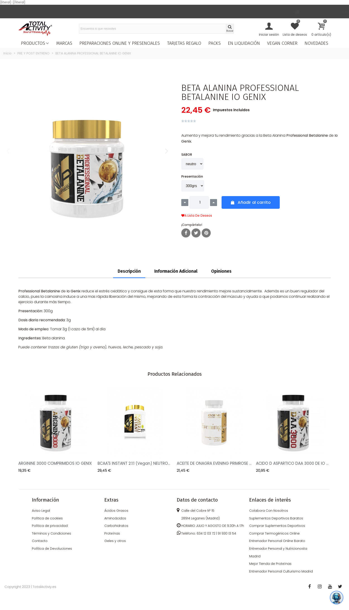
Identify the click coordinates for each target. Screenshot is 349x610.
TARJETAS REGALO (184, 43)
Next (324, 430)
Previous (25, 430)
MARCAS (64, 43)
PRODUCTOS (33, 43)
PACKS (214, 43)
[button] (8, 151)
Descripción (129, 271)
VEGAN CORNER (282, 43)
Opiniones (221, 271)
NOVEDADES (316, 43)
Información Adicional (176, 271)
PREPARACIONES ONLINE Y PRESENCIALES (119, 43)
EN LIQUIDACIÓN (244, 43)
